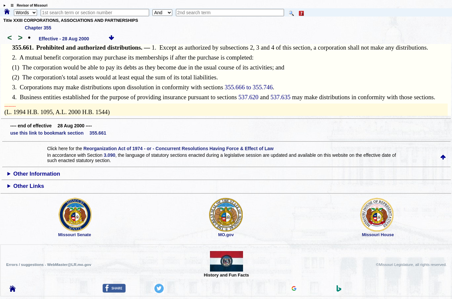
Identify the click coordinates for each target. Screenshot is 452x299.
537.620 (248, 97)
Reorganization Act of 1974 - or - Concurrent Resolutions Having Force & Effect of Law (178, 148)
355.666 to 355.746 (249, 87)
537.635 (280, 97)
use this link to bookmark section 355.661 (58, 133)
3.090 (109, 155)
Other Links (28, 186)
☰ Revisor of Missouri (27, 5)
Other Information (36, 174)
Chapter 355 (38, 27)
